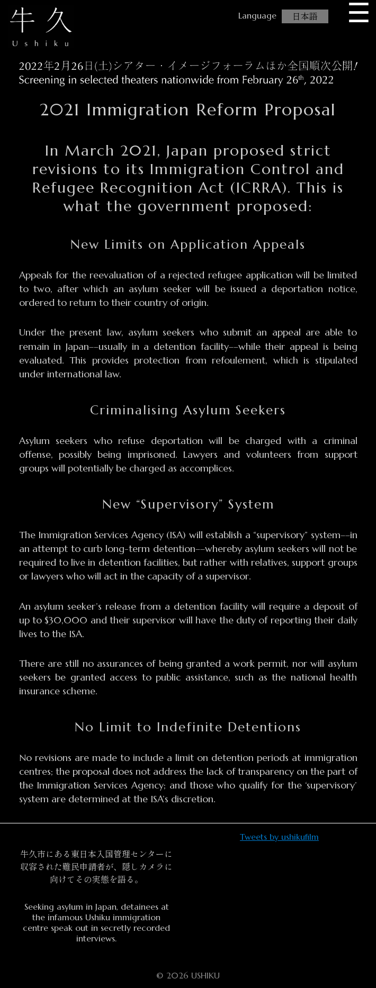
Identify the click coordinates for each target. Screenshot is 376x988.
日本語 (305, 16)
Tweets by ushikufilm (279, 836)
